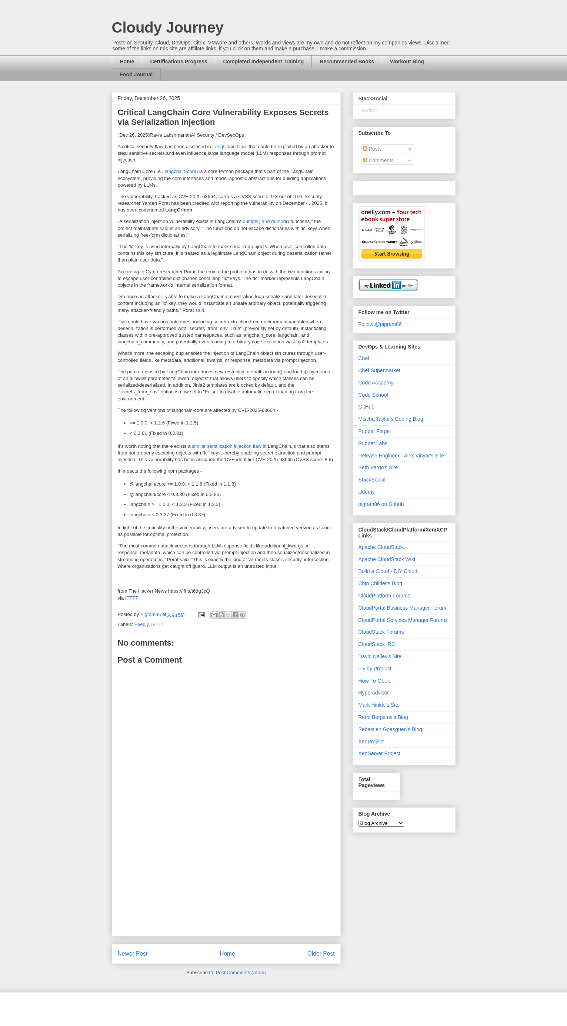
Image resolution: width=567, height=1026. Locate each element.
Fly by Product (374, 669)
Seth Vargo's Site (378, 467)
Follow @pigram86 (380, 324)
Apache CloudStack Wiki (386, 559)
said (164, 228)
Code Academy (376, 383)
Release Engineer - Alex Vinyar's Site (401, 456)
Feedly (141, 624)
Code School (373, 395)
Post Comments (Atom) (241, 972)
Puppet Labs (373, 443)
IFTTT (131, 598)
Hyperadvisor (373, 693)
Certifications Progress (178, 61)
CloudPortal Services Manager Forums (403, 620)
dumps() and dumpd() (266, 221)
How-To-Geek (374, 681)
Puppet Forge (374, 431)
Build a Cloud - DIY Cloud (387, 571)
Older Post (321, 953)
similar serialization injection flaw (226, 446)
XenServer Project (379, 753)
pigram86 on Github (381, 504)
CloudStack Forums (381, 632)
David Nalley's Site (379, 656)
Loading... (369, 110)
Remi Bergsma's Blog (383, 717)
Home (127, 61)
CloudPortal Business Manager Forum (402, 608)
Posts (372, 149)
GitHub (366, 407)
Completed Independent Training (263, 61)
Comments (378, 160)
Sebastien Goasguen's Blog (390, 729)
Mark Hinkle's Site (379, 705)
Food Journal (136, 74)
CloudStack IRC (377, 644)
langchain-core (180, 171)
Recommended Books (347, 61)
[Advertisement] (226, 884)
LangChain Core (229, 146)
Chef (364, 358)
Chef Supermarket (379, 370)
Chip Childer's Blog (380, 583)
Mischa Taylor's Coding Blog (390, 419)
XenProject (371, 741)
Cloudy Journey (168, 27)
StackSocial (372, 480)
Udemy (366, 492)
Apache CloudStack (381, 547)
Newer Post (133, 953)
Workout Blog (407, 61)
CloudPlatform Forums (384, 596)
